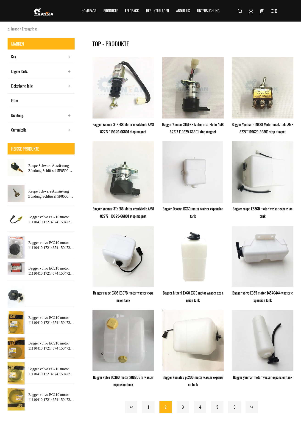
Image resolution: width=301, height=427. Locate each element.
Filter (14, 100)
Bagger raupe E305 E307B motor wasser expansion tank (123, 296)
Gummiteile (19, 130)
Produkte (110, 11)
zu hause (13, 29)
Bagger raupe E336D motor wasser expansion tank (263, 212)
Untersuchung (208, 11)
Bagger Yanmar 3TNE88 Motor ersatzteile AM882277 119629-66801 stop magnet (123, 128)
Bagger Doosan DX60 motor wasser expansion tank (193, 212)
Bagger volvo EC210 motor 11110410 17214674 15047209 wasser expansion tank (51, 220)
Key (13, 56)
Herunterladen (157, 11)
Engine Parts (19, 71)
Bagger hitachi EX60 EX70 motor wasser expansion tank (193, 296)
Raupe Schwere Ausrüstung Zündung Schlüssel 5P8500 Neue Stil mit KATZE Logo (48, 168)
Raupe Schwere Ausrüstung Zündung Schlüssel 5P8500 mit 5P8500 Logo (51, 194)
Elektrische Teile (22, 86)
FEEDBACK (132, 11)
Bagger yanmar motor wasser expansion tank (262, 377)
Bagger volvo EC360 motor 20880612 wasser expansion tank (123, 381)
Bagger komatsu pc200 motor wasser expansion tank (193, 381)
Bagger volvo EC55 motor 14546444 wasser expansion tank (262, 296)
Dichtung (17, 115)
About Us (183, 11)
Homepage (88, 11)
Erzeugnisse (29, 29)
